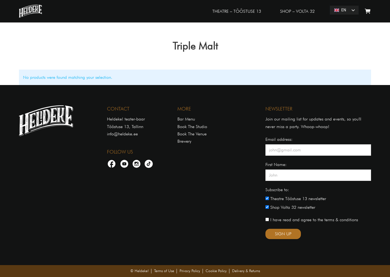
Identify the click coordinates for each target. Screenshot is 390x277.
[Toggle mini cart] (367, 11)
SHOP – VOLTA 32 (297, 11)
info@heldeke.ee (122, 133)
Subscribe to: (277, 189)
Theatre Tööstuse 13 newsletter (295, 198)
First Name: (276, 164)
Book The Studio (192, 126)
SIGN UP (283, 233)
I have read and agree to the (311, 219)
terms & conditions (341, 219)
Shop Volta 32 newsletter (290, 207)
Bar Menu (186, 119)
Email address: (278, 139)
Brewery (184, 141)
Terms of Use (164, 271)
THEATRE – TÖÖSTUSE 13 (236, 11)
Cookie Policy (216, 271)
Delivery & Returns (246, 271)
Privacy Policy (190, 271)
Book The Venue (192, 133)
